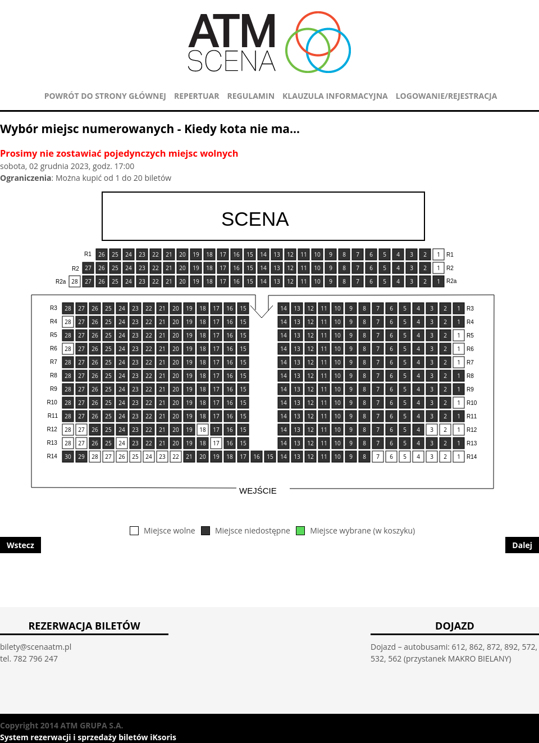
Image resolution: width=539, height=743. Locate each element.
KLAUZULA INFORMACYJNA (335, 95)
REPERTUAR (197, 95)
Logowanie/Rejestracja (446, 95)
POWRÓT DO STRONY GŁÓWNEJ (105, 95)
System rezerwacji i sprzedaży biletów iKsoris (88, 737)
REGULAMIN (251, 95)
